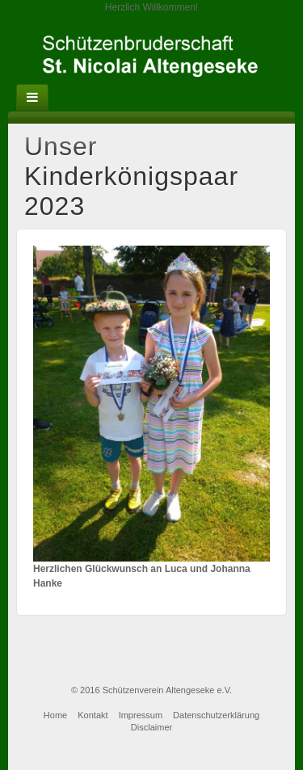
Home (55, 715)
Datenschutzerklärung (216, 715)
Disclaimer (151, 727)
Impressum (140, 715)
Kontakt (92, 715)
